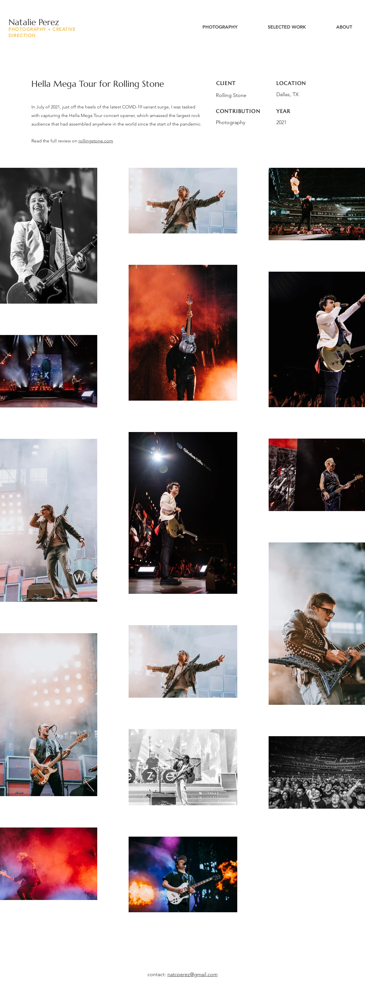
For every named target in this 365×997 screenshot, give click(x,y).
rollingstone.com (95, 141)
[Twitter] (197, 985)
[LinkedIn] (182, 985)
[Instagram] (167, 985)
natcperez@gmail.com (192, 974)
